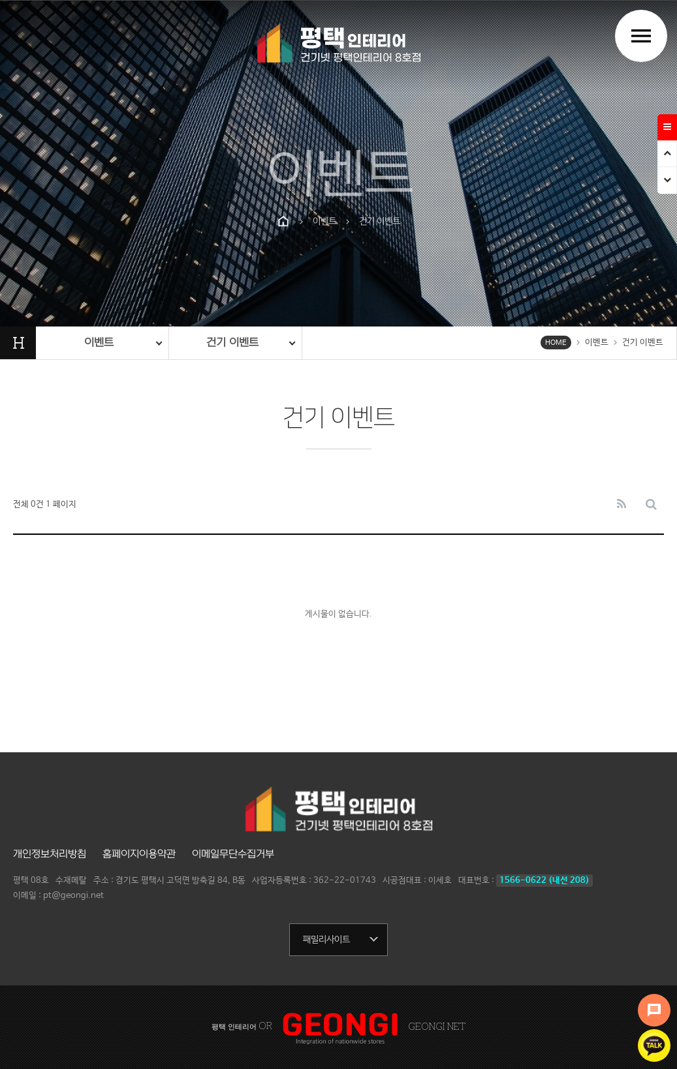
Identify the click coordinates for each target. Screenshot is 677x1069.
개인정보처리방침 (49, 854)
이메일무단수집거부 (233, 854)
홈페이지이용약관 (139, 854)
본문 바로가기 (0, 0)
